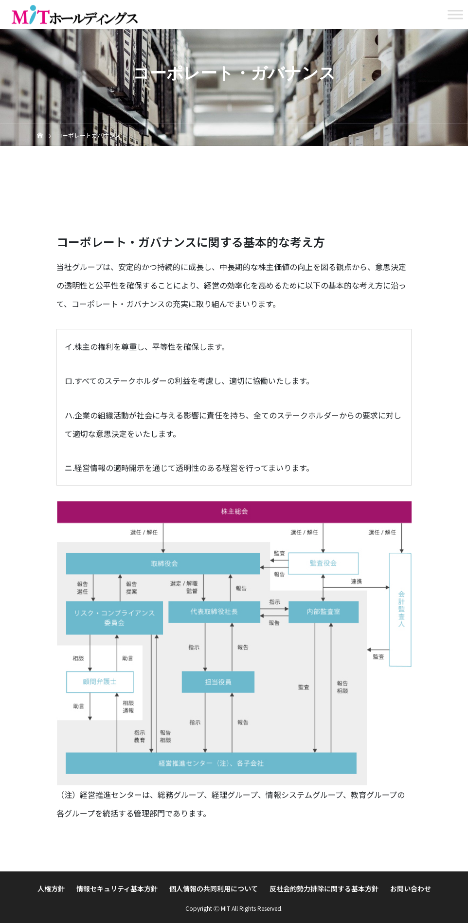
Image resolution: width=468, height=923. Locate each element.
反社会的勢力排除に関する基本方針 (324, 888)
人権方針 (51, 888)
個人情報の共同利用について (213, 888)
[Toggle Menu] (455, 14)
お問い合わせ (410, 888)
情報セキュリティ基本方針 (117, 888)
